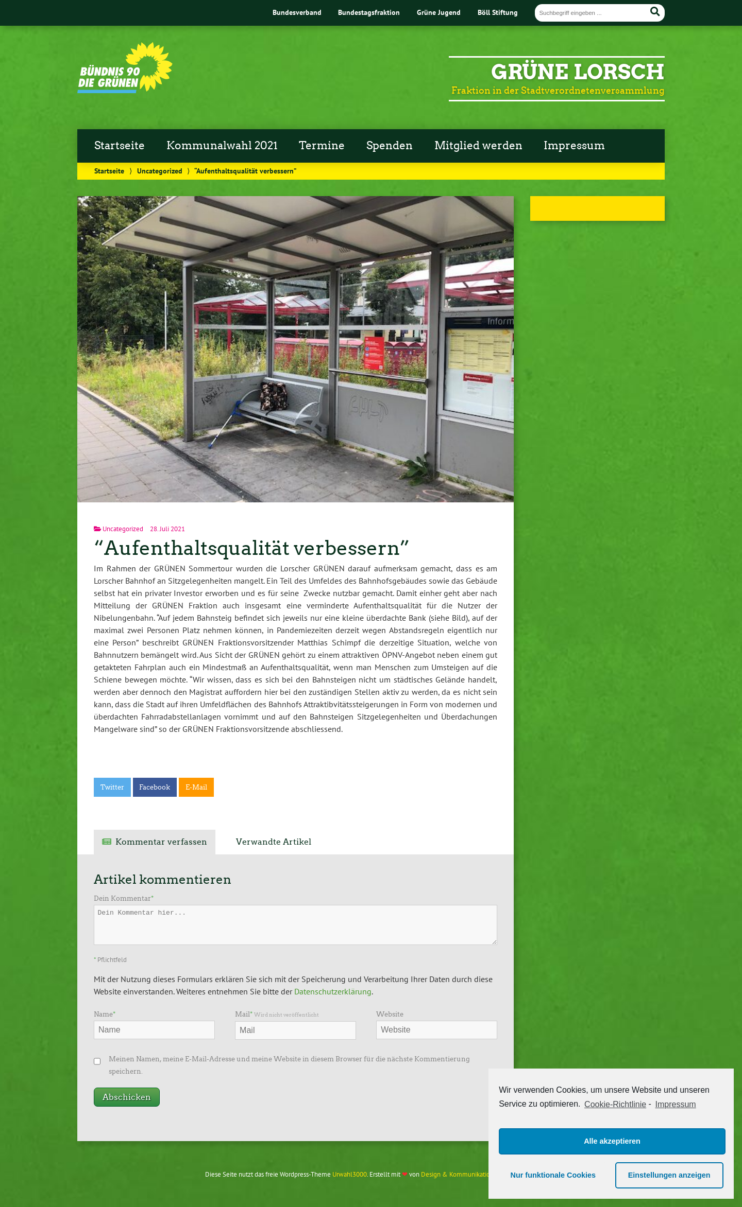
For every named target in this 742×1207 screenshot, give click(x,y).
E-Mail (196, 787)
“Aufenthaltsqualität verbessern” (252, 548)
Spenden (389, 145)
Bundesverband (297, 12)
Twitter (112, 787)
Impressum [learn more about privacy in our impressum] (675, 1104)
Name (104, 1014)
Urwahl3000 (349, 1174)
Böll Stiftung (498, 12)
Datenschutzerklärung (333, 991)
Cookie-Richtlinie (615, 1104)
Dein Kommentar (124, 898)
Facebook (154, 787)
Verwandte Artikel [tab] (273, 842)
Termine (322, 145)
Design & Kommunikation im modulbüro (478, 1174)
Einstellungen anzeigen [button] (669, 1175)
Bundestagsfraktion (369, 12)
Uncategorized (159, 171)
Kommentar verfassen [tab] (161, 842)
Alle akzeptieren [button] (612, 1141)
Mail (277, 1014)
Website (389, 1014)
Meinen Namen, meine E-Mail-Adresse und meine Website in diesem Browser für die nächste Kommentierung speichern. (289, 1065)
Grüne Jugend (439, 12)
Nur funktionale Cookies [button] (553, 1175)
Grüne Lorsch (578, 72)
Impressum (574, 145)
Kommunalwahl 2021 (222, 145)
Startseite (119, 145)
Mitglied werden (478, 145)
